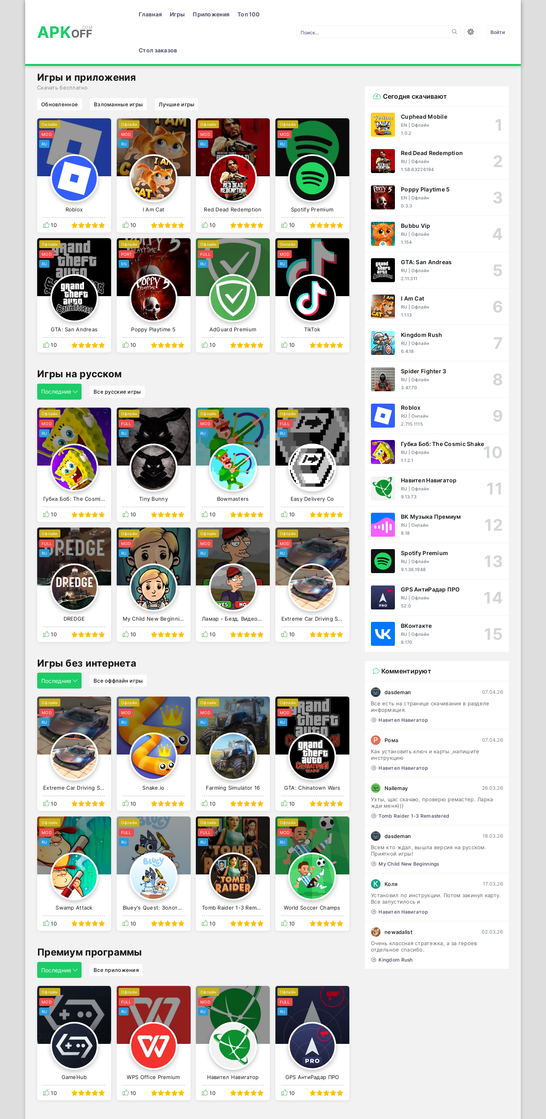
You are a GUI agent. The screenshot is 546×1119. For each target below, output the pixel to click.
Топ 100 (218, 14)
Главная (120, 14)
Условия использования (71, 1101)
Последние (59, 355)
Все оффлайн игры (118, 644)
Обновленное (59, 68)
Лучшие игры (176, 68)
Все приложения (116, 934)
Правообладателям (149, 1101)
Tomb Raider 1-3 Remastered (410, 780)
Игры (147, 14)
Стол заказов (256, 14)
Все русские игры (117, 355)
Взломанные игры (118, 68)
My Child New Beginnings (405, 828)
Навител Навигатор (399, 684)
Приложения (181, 14)
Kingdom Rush (392, 924)
